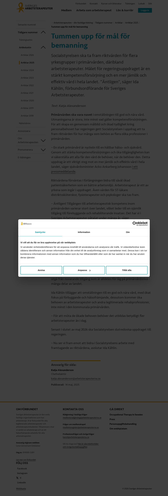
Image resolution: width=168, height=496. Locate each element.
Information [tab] (84, 232)
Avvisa (41, 270)
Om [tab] (128, 232)
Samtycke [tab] (40, 232)
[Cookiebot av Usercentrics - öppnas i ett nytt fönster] (135, 223)
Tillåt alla (126, 270)
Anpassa (84, 270)
